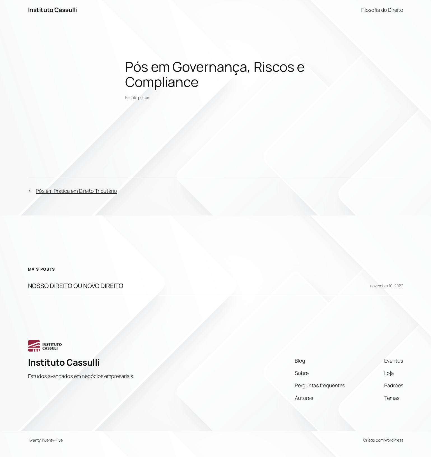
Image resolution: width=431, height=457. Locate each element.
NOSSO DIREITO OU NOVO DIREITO (75, 285)
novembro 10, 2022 (386, 285)
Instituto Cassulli (52, 10)
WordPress (393, 440)
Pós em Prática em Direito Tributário (76, 190)
